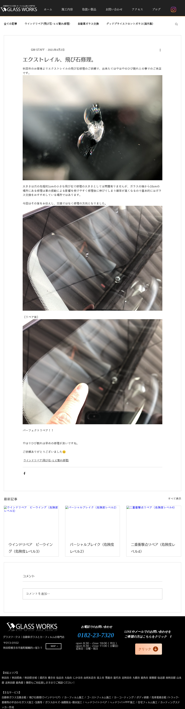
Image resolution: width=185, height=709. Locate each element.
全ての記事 (10, 24)
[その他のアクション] (160, 50)
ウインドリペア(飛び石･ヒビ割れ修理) (47, 24)
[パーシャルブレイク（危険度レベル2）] (92, 521)
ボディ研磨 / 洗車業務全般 (151, 697)
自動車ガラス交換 (88, 24)
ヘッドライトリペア (96, 702)
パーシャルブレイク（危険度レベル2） (92, 548)
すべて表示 (174, 498)
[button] (67, 9)
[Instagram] (173, 9)
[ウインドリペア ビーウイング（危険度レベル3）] (31, 521)
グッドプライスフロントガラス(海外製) (129, 24)
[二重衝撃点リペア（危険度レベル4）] (153, 521)
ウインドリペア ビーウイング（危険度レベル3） (30, 548)
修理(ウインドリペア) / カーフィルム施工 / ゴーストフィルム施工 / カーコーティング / (86, 697)
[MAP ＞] (53, 646)
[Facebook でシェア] (24, 473)
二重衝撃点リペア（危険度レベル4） (153, 548)
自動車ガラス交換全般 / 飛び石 (19, 697)
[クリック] (148, 649)
